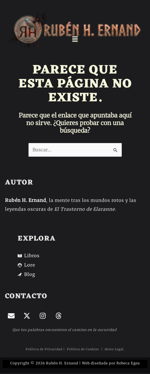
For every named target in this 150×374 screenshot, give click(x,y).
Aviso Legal (114, 349)
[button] (75, 39)
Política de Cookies (83, 349)
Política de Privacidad (44, 349)
